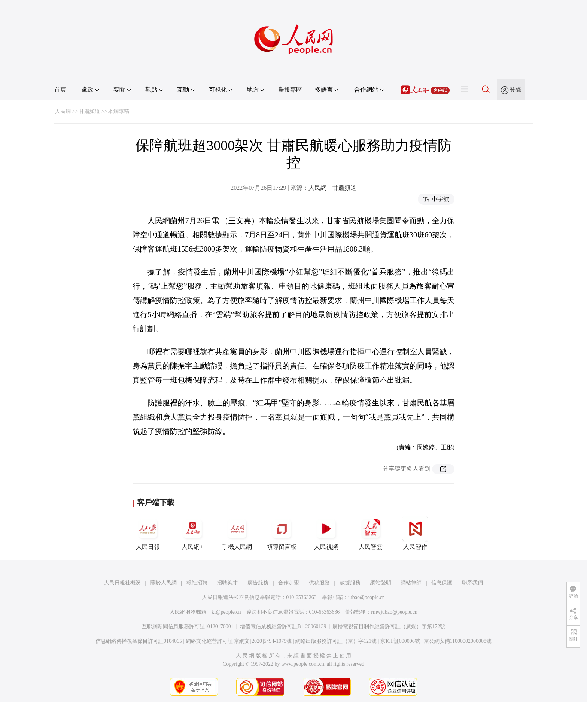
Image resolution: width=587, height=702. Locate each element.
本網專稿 (118, 111)
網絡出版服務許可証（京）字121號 (336, 641)
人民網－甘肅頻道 (332, 188)
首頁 (60, 89)
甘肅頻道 (89, 111)
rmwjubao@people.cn (394, 612)
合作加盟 (288, 583)
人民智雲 (371, 533)
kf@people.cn (226, 612)
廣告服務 (257, 583)
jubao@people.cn (366, 597)
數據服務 (350, 583)
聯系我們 (472, 583)
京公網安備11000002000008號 (458, 641)
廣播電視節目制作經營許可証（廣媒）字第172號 (388, 626)
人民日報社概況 (122, 583)
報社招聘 (196, 583)
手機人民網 (237, 533)
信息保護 (441, 583)
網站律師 (411, 583)
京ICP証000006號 (400, 641)
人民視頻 (326, 533)
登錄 (515, 89)
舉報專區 (290, 89)
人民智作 (415, 533)
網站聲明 (380, 583)
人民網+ (192, 533)
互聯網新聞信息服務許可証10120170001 (188, 626)
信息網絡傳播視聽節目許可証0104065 (138, 641)
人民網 (63, 111)
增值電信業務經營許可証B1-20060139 (283, 626)
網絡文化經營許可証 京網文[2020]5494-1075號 (239, 641)
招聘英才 (227, 583)
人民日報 (148, 533)
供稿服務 (319, 583)
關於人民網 (163, 583)
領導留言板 (281, 533)
